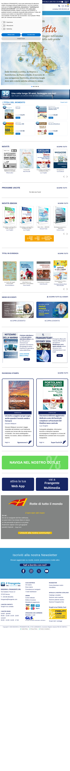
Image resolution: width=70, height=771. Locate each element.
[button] (14, 12)
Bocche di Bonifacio (54, 124)
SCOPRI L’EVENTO (17, 321)
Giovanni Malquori (10, 423)
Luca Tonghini (43, 426)
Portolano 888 (20, 124)
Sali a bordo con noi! (35, 564)
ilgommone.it (22, 442)
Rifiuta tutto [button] (11, 764)
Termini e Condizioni (45, 629)
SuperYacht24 (56, 442)
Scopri (17, 117)
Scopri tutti (64, 102)
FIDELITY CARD (66, 2)
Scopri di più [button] (21, 767)
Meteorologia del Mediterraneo (54, 108)
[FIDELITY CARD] (62, 2)
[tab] (11, 187)
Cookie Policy (24, 629)
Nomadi (18, 108)
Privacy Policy (34, 629)
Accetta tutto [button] (31, 764)
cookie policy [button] (31, 738)
